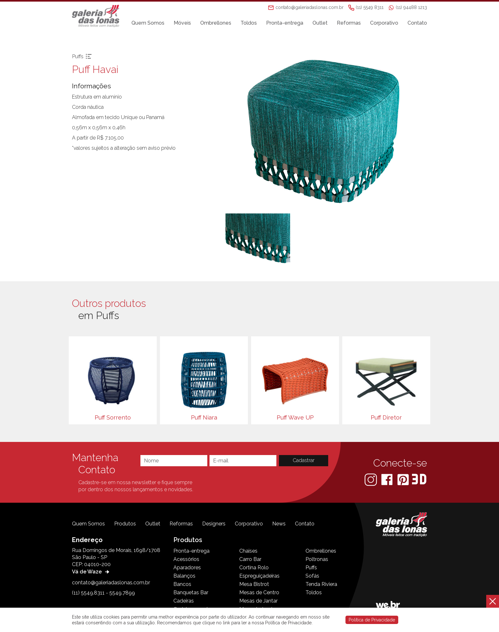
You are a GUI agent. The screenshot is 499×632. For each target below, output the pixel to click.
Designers (214, 524)
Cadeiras (183, 601)
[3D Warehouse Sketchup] (419, 479)
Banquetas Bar (190, 592)
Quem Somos (147, 23)
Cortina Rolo (254, 567)
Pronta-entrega (284, 23)
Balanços (184, 576)
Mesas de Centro (259, 592)
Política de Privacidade (372, 619)
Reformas (349, 23)
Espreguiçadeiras (259, 576)
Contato (417, 23)
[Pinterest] (403, 479)
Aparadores (187, 567)
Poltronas (316, 559)
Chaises (248, 551)
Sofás (312, 576)
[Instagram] (371, 479)
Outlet (320, 23)
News (279, 524)
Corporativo (384, 23)
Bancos (182, 584)
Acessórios (186, 559)
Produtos (125, 524)
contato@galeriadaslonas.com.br (111, 583)
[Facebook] (387, 479)
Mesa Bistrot (254, 584)
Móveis (182, 23)
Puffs (311, 567)
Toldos (249, 23)
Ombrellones (215, 23)
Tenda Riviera (321, 584)
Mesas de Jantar (258, 601)
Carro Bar (250, 559)
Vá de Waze (91, 572)
